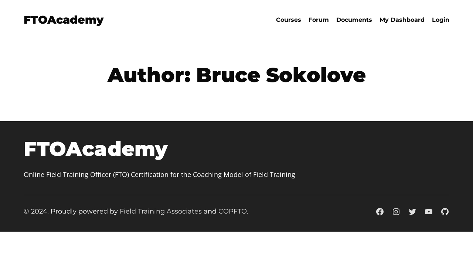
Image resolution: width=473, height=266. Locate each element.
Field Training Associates (161, 211)
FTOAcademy (63, 20)
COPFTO (232, 211)
